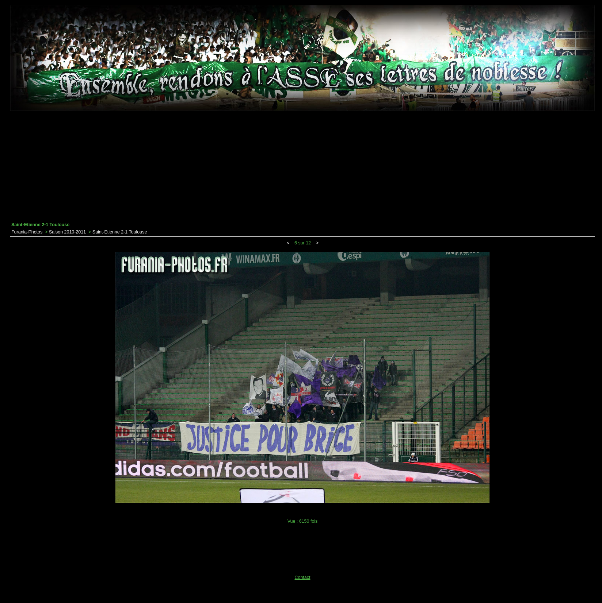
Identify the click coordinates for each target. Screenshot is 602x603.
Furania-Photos (26, 232)
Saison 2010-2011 (67, 232)
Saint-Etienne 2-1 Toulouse (119, 232)
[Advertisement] (302, 166)
